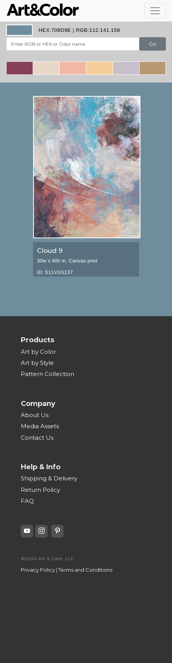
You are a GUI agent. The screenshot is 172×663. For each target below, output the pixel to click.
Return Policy (40, 489)
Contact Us (37, 437)
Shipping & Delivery (49, 478)
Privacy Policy (38, 570)
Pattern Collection (47, 374)
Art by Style (37, 362)
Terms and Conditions (85, 570)
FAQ (27, 501)
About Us (34, 415)
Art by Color (38, 351)
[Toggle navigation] (155, 10)
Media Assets (40, 426)
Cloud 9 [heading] (50, 250)
